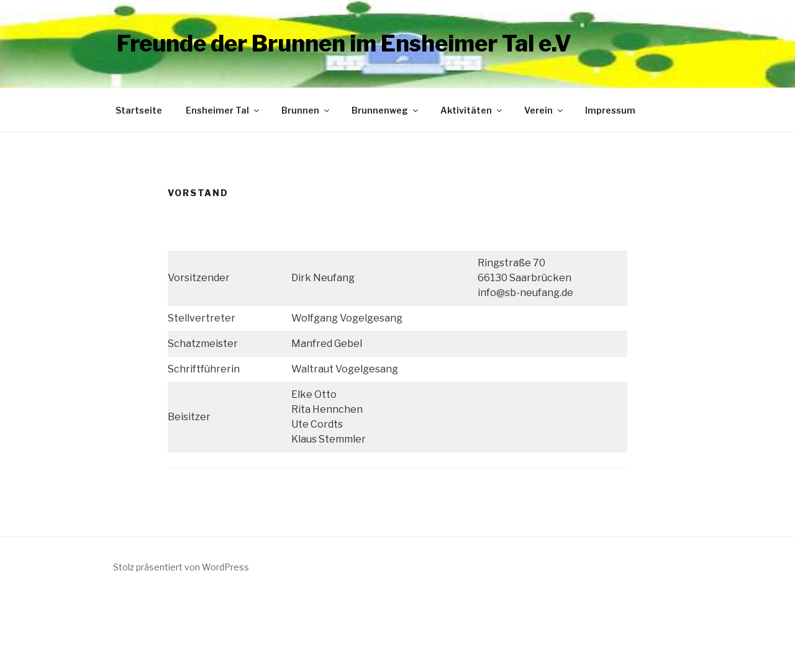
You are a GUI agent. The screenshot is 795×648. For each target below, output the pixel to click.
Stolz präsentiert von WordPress (181, 567)
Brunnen (306, 110)
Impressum (610, 110)
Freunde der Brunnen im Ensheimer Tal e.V (344, 43)
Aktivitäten (472, 110)
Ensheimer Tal (223, 110)
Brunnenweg (386, 110)
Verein (544, 110)
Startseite (139, 110)
